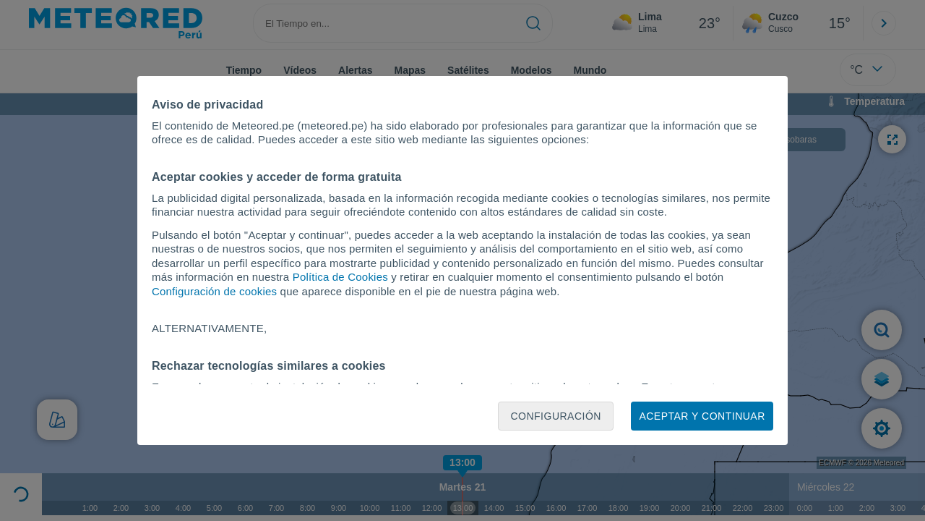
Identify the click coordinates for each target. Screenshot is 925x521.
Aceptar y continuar (702, 416)
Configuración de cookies (214, 291)
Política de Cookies (340, 277)
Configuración (555, 416)
